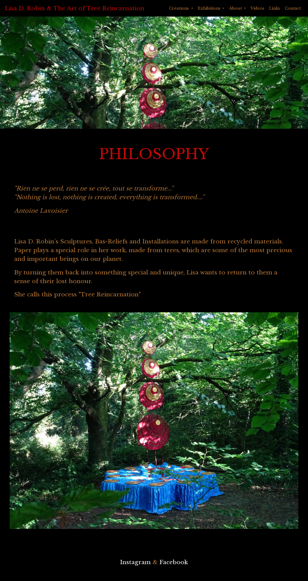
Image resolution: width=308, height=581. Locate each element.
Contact (293, 8)
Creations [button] (179, 8)
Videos (257, 8)
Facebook (173, 562)
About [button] (236, 8)
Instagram (135, 562)
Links (274, 8)
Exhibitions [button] (210, 8)
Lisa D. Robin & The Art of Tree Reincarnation (74, 8)
